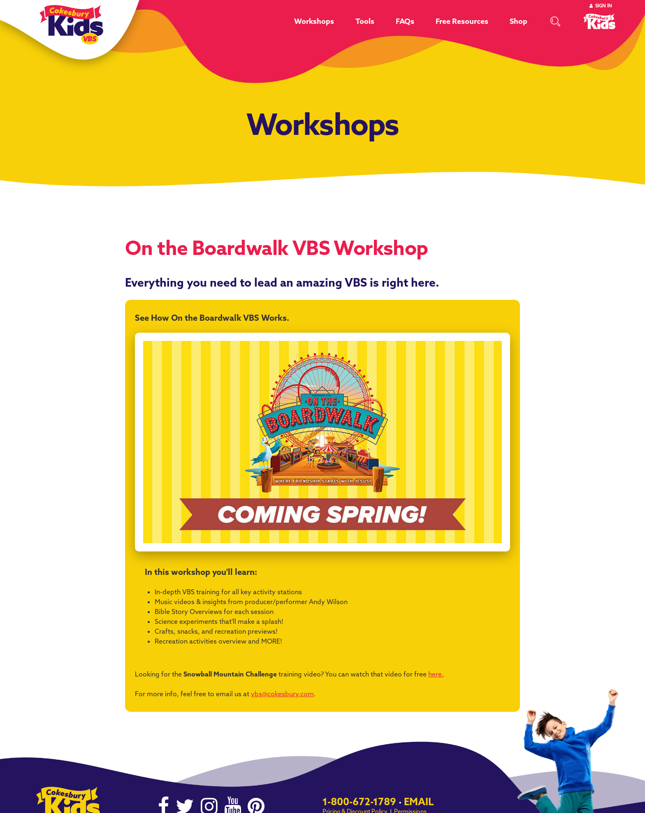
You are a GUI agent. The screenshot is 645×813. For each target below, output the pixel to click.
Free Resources (462, 21)
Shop (518, 21)
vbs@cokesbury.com (282, 694)
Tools (364, 21)
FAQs (405, 21)
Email (419, 801)
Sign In (603, 6)
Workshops (314, 21)
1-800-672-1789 (359, 801)
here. (436, 674)
